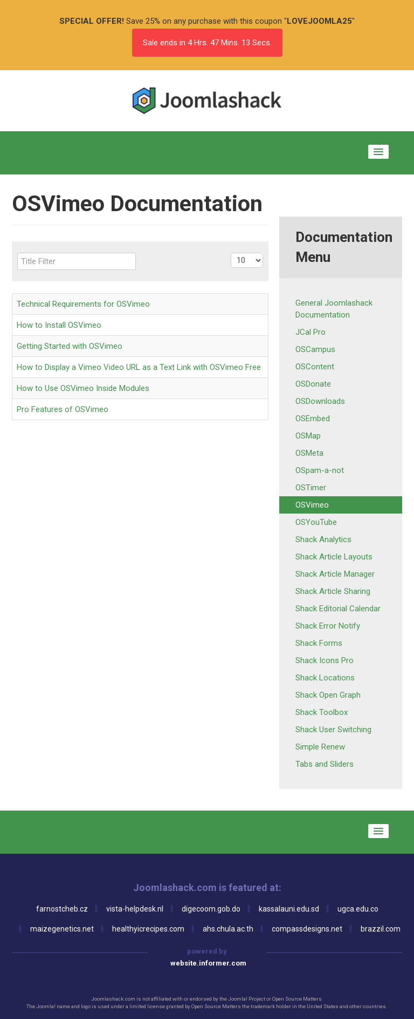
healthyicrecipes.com (148, 928)
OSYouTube (316, 522)
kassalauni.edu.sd (289, 909)
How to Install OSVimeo (59, 325)
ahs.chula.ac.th (228, 928)
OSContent (314, 367)
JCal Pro (310, 332)
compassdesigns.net (307, 928)
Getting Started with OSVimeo (69, 346)
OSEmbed (312, 418)
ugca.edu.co (357, 909)
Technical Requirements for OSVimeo (83, 304)
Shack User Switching (333, 729)
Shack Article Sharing (332, 591)
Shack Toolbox (321, 712)
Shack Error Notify (327, 626)
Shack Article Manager (335, 574)
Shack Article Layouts (333, 557)
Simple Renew (320, 747)
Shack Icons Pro (324, 660)
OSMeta (309, 453)
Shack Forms (318, 643)
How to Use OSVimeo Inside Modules (83, 388)
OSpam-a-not (319, 470)
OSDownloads (320, 401)
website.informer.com (208, 963)
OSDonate (313, 384)
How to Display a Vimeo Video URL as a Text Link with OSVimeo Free (139, 367)
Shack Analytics (323, 539)
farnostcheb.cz (62, 909)
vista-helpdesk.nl (134, 909)
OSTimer (310, 487)
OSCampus (315, 349)
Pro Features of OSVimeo (62, 409)
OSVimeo (312, 505)
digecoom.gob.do (211, 909)
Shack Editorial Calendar (338, 608)
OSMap (308, 436)
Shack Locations (325, 678)
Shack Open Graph (328, 695)
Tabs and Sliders (324, 764)
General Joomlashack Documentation (333, 309)
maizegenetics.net (62, 928)
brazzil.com (381, 928)
